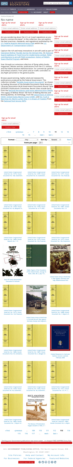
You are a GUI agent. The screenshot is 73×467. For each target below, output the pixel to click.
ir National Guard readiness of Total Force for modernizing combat (27, 54)
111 (47, 430)
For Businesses (12, 458)
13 (68, 132)
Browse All (8, 9)
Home (3, 16)
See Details (36, 443)
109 (33, 430)
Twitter (43, 462)
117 (33, 433)
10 (49, 132)
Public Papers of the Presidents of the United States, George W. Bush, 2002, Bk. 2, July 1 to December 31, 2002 (36, 271)
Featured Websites (59, 458)
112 (54, 430)
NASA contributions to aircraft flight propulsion (26, 56)
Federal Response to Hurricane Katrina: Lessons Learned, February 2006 (60, 356)
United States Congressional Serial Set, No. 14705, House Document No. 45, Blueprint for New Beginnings (12, 206)
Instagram (46, 462)
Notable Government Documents (30, 82)
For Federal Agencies (34, 458)
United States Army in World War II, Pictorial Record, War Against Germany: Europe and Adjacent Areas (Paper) (36, 319)
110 (40, 430)
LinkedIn (55, 462)
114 (68, 430)
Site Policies (15, 455)
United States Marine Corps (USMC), (21, 97)
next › (42, 135)
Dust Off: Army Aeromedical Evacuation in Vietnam (12, 280)
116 (26, 433)
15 (29, 135)
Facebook (40, 462)
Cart (52, 12)
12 (62, 132)
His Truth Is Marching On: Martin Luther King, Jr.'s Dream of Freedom (25, 98)
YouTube (49, 462)
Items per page (30, 142)
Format (11, 139)
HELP (46, 12)
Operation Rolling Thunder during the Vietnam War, (22, 53)
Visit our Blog (26, 462)
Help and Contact (35, 455)
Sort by (44, 139)
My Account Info (56, 455)
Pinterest (52, 462)
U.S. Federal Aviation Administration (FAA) (17, 43)
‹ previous (19, 132)
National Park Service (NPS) (15, 101)
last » (51, 135)
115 (19, 433)
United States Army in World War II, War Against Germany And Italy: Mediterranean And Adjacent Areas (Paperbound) (60, 278)
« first (8, 132)
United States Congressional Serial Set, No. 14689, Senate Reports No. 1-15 (13, 239)
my (36, 12)
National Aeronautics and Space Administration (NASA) (31, 90)
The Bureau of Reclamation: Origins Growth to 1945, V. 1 (36, 425)
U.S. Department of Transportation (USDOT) (24, 44)
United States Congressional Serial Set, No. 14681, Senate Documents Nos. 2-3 (60, 206)
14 (23, 135)
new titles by (15, 12)
